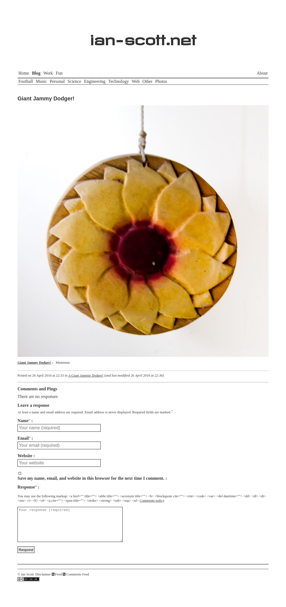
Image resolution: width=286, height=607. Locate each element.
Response (27, 487)
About (262, 73)
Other (147, 81)
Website (25, 456)
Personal (57, 81)
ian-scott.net (143, 37)
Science (74, 81)
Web (136, 81)
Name (24, 421)
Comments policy (152, 500)
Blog (36, 73)
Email (24, 438)
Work (48, 73)
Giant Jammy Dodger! (46, 98)
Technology (118, 81)
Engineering (94, 81)
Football (25, 81)
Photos (161, 81)
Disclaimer (43, 581)
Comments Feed (77, 581)
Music (41, 81)
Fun (59, 73)
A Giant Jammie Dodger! (85, 375)
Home (23, 73)
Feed (58, 581)
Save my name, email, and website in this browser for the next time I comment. (91, 478)
